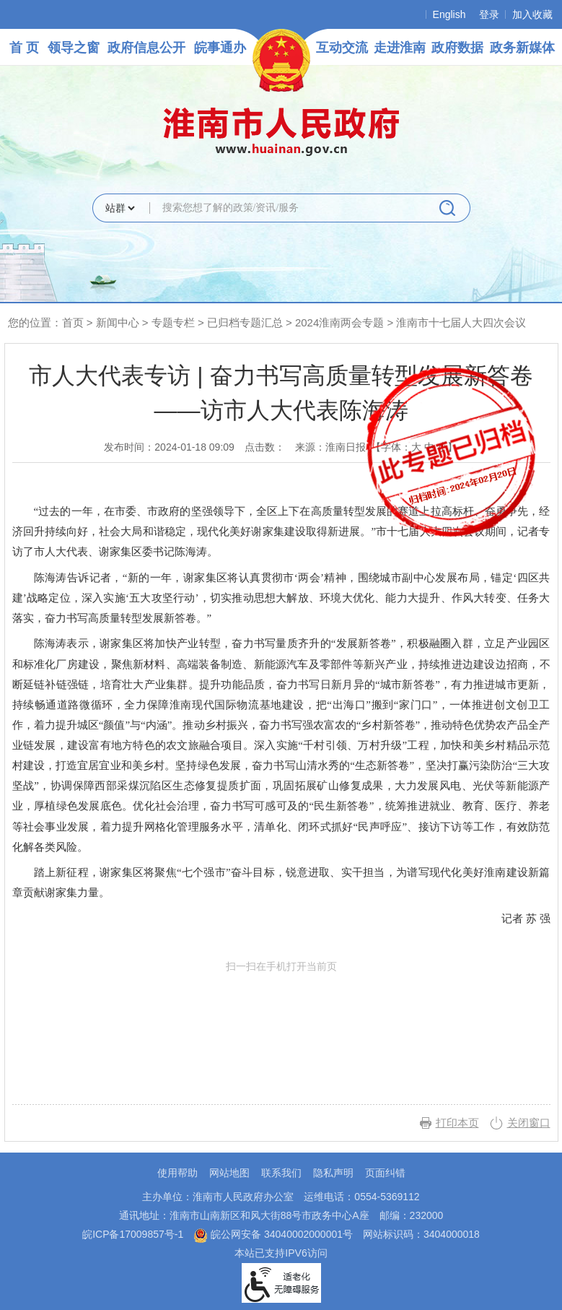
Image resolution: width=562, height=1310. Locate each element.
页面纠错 (385, 1173)
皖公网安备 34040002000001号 (273, 1234)
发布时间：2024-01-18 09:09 (169, 447)
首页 (73, 322)
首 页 (24, 47)
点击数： (265, 447)
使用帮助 (177, 1173)
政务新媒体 (522, 47)
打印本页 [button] (457, 1122)
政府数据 (457, 47)
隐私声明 (333, 1173)
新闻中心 (117, 322)
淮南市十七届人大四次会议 (461, 322)
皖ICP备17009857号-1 (132, 1234)
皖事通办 (220, 47)
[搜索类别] (119, 208)
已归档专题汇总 (245, 322)
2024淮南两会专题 (339, 322)
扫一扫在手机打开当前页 (281, 1027)
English (449, 14)
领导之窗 (74, 47)
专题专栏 (173, 322)
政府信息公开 (146, 47)
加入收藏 (532, 14)
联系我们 (281, 1173)
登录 (489, 14)
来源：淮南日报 (330, 447)
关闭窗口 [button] (528, 1122)
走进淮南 (400, 47)
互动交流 (342, 47)
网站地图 (229, 1173)
